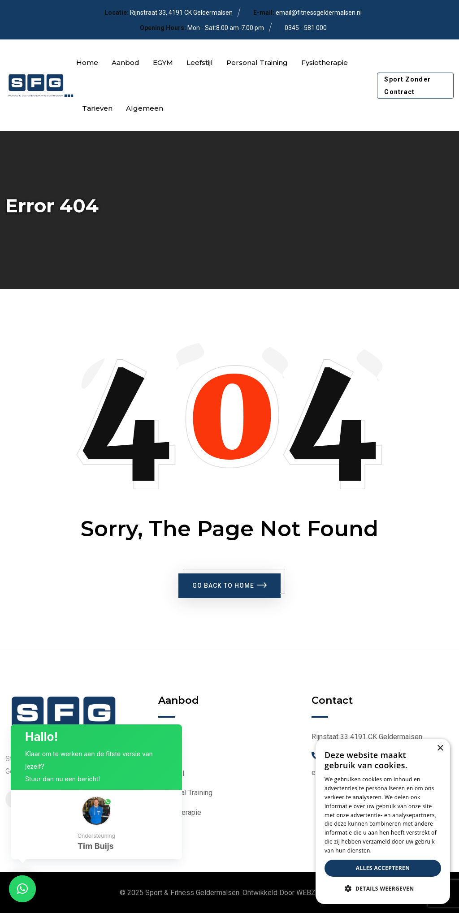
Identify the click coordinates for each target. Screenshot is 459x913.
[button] (96, 824)
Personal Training (257, 62)
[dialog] (383, 821)
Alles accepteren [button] (383, 868)
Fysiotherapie (324, 62)
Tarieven (97, 108)
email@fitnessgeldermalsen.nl (319, 12)
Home (87, 62)
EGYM (163, 62)
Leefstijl (199, 62)
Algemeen (144, 108)
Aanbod (125, 62)
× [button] (440, 748)
